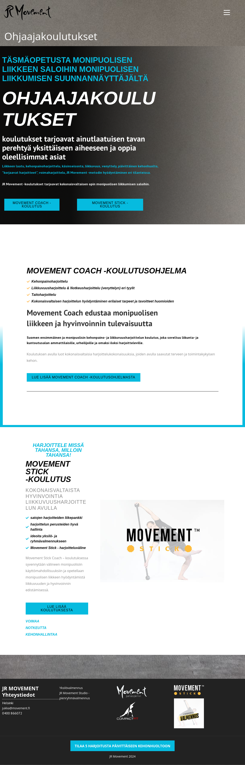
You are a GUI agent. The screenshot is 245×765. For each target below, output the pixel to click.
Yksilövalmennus (71, 688)
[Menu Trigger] (227, 12)
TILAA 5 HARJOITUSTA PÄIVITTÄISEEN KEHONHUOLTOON (122, 746)
